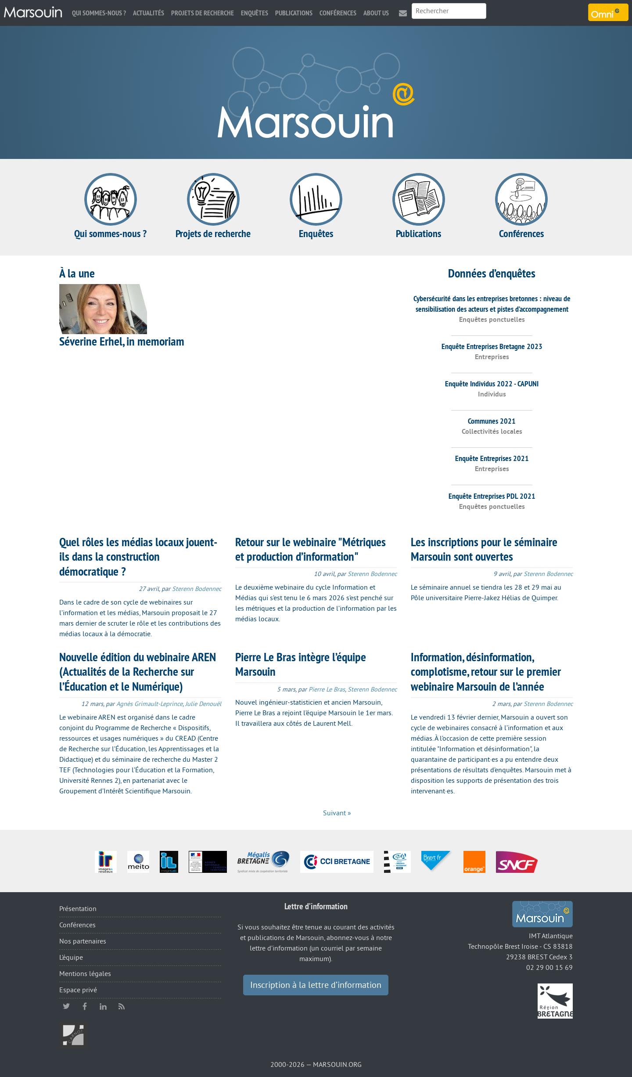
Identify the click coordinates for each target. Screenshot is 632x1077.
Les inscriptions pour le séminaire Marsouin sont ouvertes (484, 549)
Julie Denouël (203, 704)
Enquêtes (254, 13)
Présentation (78, 909)
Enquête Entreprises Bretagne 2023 (492, 346)
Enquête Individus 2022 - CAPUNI (492, 383)
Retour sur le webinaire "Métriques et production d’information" (310, 549)
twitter (66, 1006)
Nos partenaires (82, 941)
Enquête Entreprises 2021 (492, 458)
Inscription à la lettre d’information (315, 985)
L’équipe (71, 958)
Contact (403, 13)
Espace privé (78, 990)
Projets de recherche (202, 13)
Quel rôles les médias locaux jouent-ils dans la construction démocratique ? (138, 556)
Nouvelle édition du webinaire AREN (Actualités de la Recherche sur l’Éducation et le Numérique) (137, 671)
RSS (122, 1006)
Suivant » (337, 813)
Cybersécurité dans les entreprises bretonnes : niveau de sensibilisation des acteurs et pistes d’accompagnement (492, 303)
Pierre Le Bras (327, 689)
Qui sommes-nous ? (99, 13)
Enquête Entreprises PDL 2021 (492, 496)
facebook (85, 1006)
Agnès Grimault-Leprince (149, 704)
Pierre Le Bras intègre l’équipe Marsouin (300, 664)
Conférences (338, 13)
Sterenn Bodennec (196, 589)
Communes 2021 (492, 421)
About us (376, 13)
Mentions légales (85, 974)
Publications (293, 13)
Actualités (148, 13)
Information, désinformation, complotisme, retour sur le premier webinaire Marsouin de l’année (486, 671)
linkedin (103, 1006)
